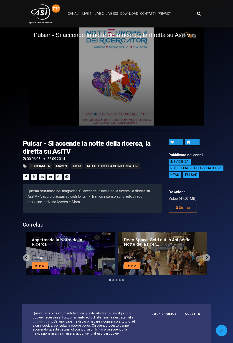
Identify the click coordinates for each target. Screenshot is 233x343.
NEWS (174, 175)
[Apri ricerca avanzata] (199, 13)
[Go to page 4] (120, 280)
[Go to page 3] (116, 280)
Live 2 (99, 14)
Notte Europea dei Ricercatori (195, 168)
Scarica (183, 208)
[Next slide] (206, 257)
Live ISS (112, 14)
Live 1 (86, 14)
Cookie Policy (164, 314)
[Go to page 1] (110, 280)
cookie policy (42, 321)
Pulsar (191, 175)
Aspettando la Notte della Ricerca (57, 242)
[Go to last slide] (26, 257)
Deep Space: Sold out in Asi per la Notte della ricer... (157, 242)
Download (129, 14)
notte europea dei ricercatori (112, 166)
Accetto (192, 314)
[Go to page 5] (123, 280)
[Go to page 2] (113, 280)
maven (61, 166)
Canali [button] (73, 14)
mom (77, 166)
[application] (116, 76)
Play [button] (39, 265)
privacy (164, 14)
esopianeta (40, 166)
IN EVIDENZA (179, 162)
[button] (116, 76)
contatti (148, 14)
